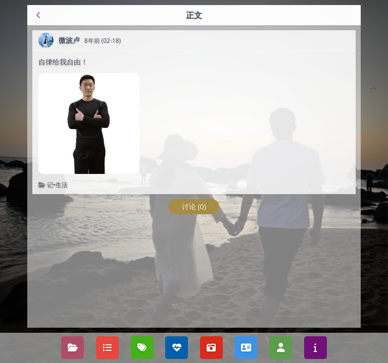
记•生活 (57, 184)
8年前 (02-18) (102, 40)
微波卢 (69, 40)
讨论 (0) (194, 206)
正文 (194, 15)
